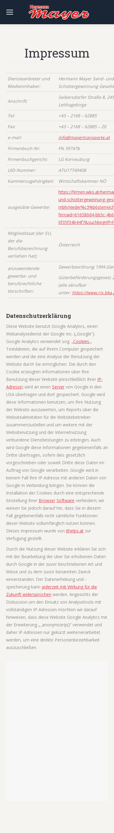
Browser (47, 500)
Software (65, 500)
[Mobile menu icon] (9, 12)
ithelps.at (75, 531)
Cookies (81, 341)
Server (58, 387)
